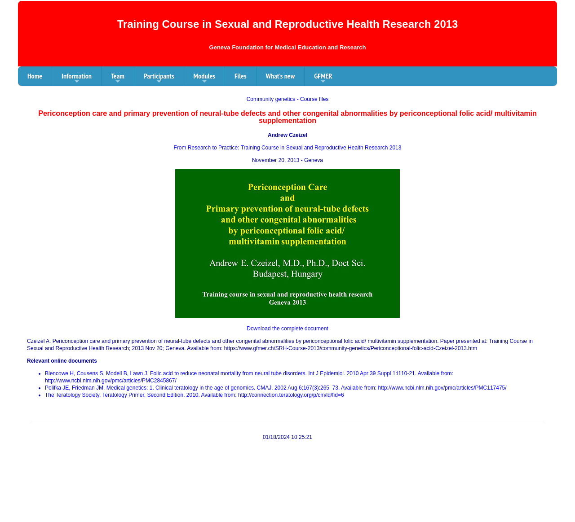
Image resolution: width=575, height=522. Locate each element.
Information (77, 78)
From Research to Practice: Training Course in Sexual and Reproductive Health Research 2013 (288, 148)
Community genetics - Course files (288, 99)
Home (34, 75)
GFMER (323, 78)
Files (240, 75)
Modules (204, 78)
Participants (159, 78)
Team (117, 78)
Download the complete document (287, 328)
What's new (280, 75)
